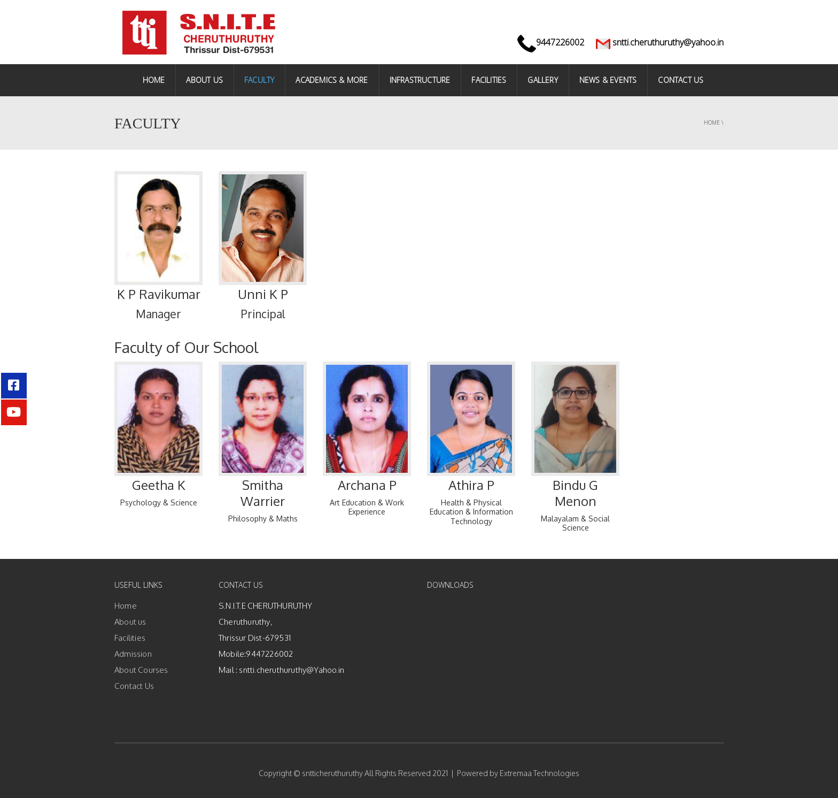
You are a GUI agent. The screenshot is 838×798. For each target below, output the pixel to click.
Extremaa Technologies (539, 773)
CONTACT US (680, 80)
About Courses (141, 670)
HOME (154, 80)
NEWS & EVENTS (608, 80)
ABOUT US (204, 80)
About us (130, 622)
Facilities (488, 80)
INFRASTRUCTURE (420, 80)
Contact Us (134, 686)
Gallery (542, 80)
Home (712, 122)
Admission (133, 654)
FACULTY (259, 80)
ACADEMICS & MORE (332, 80)
